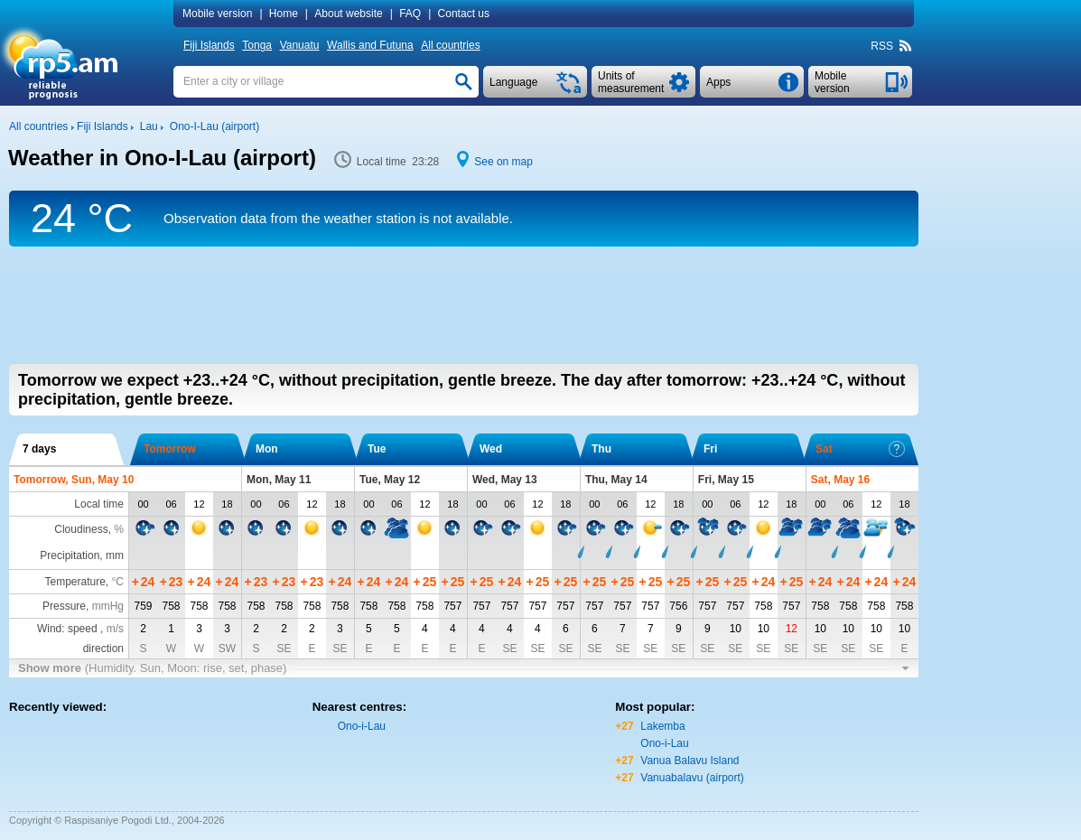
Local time (99, 504)
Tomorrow (170, 449)
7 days (39, 449)
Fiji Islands (209, 45)
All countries (450, 45)
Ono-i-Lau (362, 726)
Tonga (257, 45)
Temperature (74, 581)
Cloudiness (80, 529)
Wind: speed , (80, 628)
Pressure (64, 606)
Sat (860, 449)
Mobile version (217, 13)
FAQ (410, 13)
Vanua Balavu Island (689, 760)
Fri (710, 449)
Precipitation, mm (82, 555)
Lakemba (662, 726)
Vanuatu (300, 45)
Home (283, 13)
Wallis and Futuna (370, 45)
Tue (377, 449)
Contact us (463, 13)
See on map (503, 161)
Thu (601, 449)
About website (348, 13)
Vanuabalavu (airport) (692, 777)
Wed (491, 449)
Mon (267, 449)
